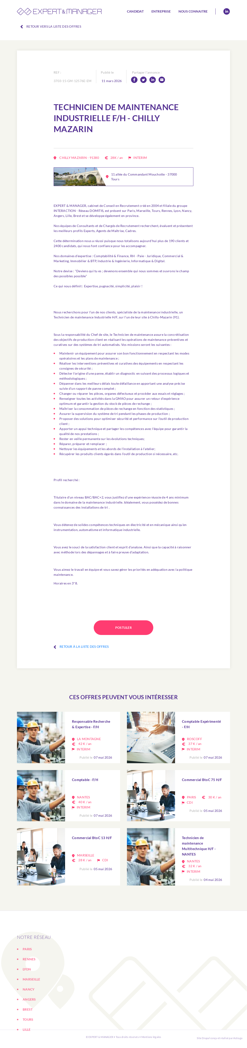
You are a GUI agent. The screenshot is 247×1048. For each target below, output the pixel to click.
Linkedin (226, 11)
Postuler (123, 627)
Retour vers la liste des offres (50, 26)
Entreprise (161, 11)
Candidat (135, 11)
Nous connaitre (193, 11)
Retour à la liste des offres (81, 647)
